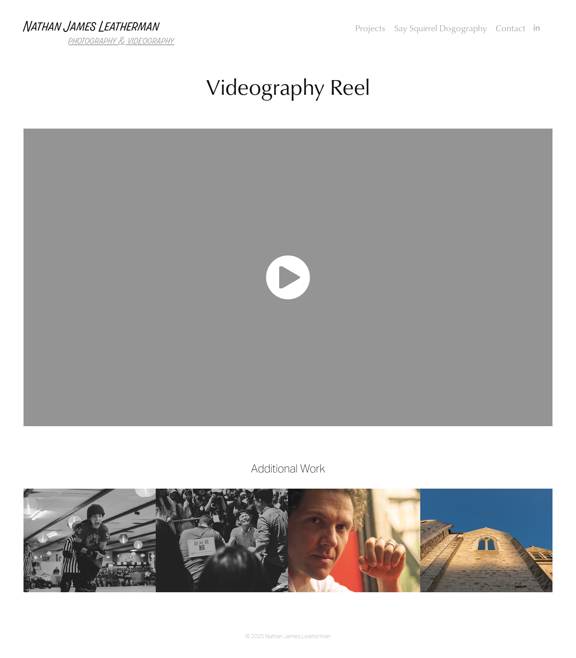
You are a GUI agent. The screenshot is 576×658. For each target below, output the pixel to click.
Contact (510, 28)
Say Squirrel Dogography (440, 28)
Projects (370, 28)
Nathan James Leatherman (91, 27)
